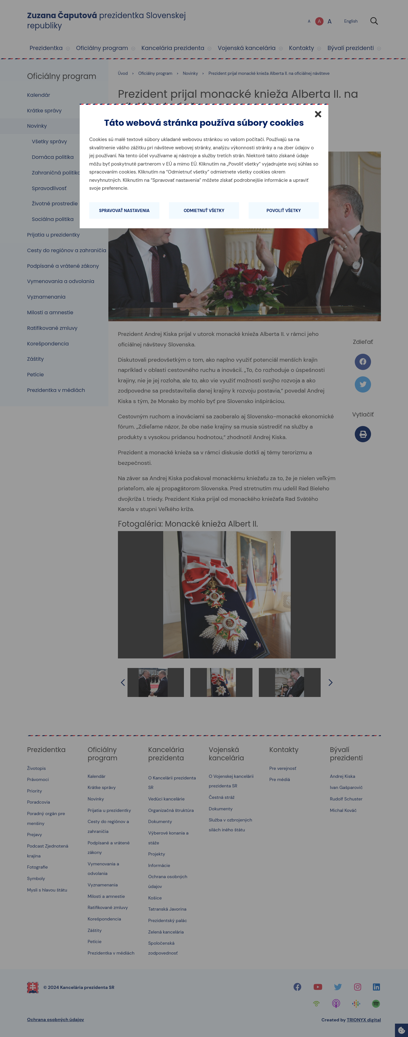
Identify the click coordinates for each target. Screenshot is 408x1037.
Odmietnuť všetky (204, 210)
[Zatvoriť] (318, 114)
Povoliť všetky (283, 210)
